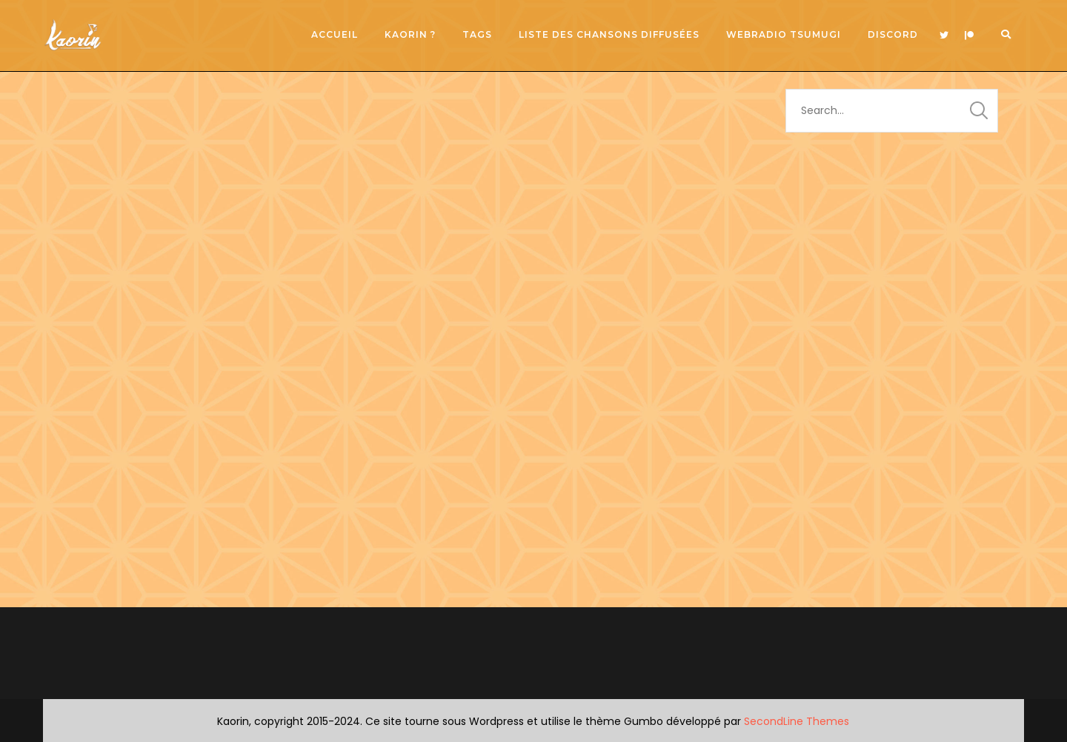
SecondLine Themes (796, 721)
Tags (477, 34)
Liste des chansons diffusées (609, 34)
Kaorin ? (410, 34)
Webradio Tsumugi (783, 34)
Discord (893, 34)
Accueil (334, 34)
